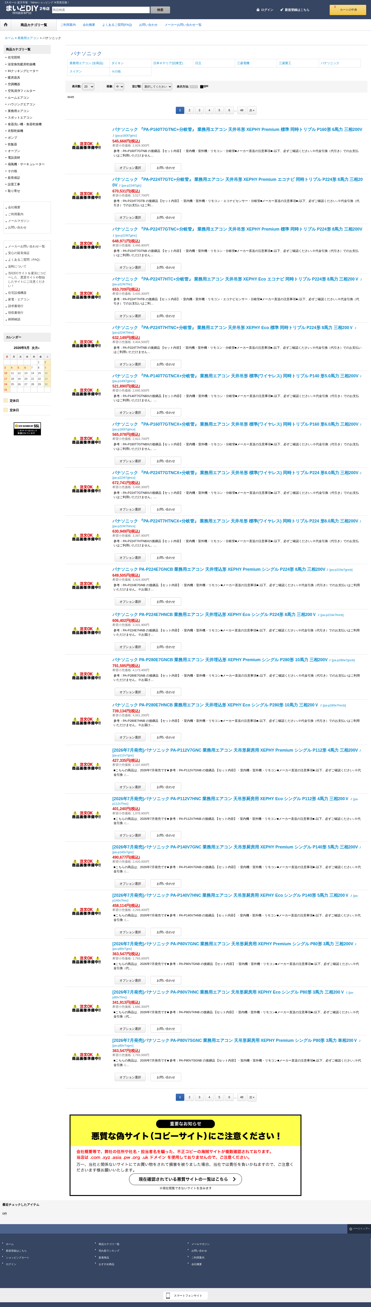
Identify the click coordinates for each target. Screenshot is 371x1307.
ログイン (267, 10)
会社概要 (14, 207)
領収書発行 (15, 312)
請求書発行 (15, 306)
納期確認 (14, 319)
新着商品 (104, 1257)
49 (241, 110)
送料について (17, 266)
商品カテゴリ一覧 (109, 1244)
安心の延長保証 (19, 253)
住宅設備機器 (17, 292)
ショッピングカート (17, 1257)
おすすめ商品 (106, 1264)
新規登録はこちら (297, 10)
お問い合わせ (17, 227)
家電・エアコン (19, 299)
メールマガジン (19, 221)
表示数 (76, 86)
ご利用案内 (15, 214)
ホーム (10, 1244)
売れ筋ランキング (109, 1250)
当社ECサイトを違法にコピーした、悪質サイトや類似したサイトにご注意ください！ (27, 279)
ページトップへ (361, 1228)
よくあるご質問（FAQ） (25, 259)
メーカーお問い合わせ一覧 (26, 246)
